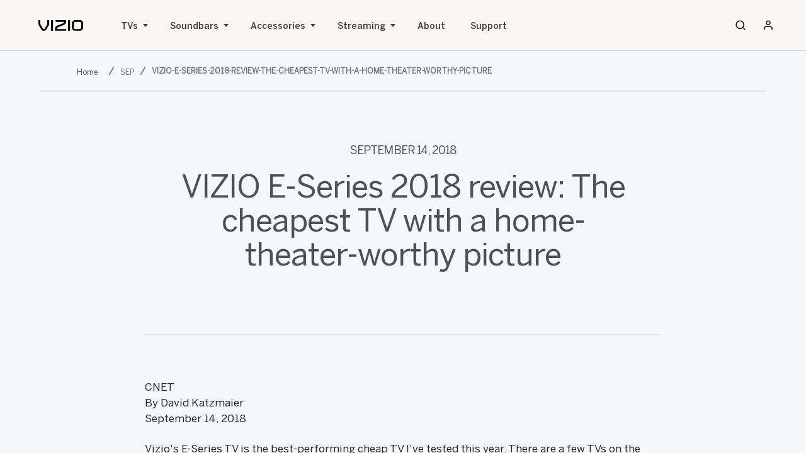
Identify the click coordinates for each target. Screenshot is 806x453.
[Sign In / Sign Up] (768, 25)
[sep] (128, 72)
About (431, 26)
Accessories (278, 26)
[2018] (90, 72)
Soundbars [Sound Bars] (194, 26)
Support (488, 26)
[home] (60, 25)
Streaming (361, 26)
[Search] (740, 25)
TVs (129, 26)
